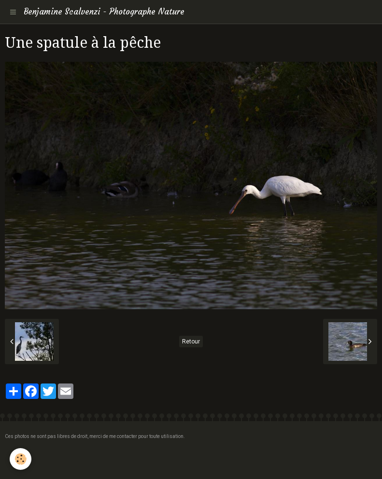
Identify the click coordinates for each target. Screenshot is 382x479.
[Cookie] (20, 459)
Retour (191, 341)
